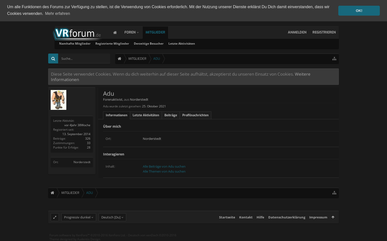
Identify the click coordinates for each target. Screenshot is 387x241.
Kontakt (246, 218)
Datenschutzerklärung (286, 218)
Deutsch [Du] (110, 218)
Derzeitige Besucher (209, 43)
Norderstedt (82, 162)
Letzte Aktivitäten (242, 43)
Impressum (318, 218)
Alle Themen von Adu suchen (164, 171)
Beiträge (170, 115)
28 (88, 147)
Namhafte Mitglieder (135, 43)
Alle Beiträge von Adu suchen (164, 166)
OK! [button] (359, 11)
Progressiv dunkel (77, 218)
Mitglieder (160, 32)
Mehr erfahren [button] (57, 13)
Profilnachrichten (195, 115)
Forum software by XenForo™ (87, 236)
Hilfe (260, 218)
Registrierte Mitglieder (173, 43)
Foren (135, 32)
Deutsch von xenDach (152, 236)
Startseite (227, 218)
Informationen (116, 115)
